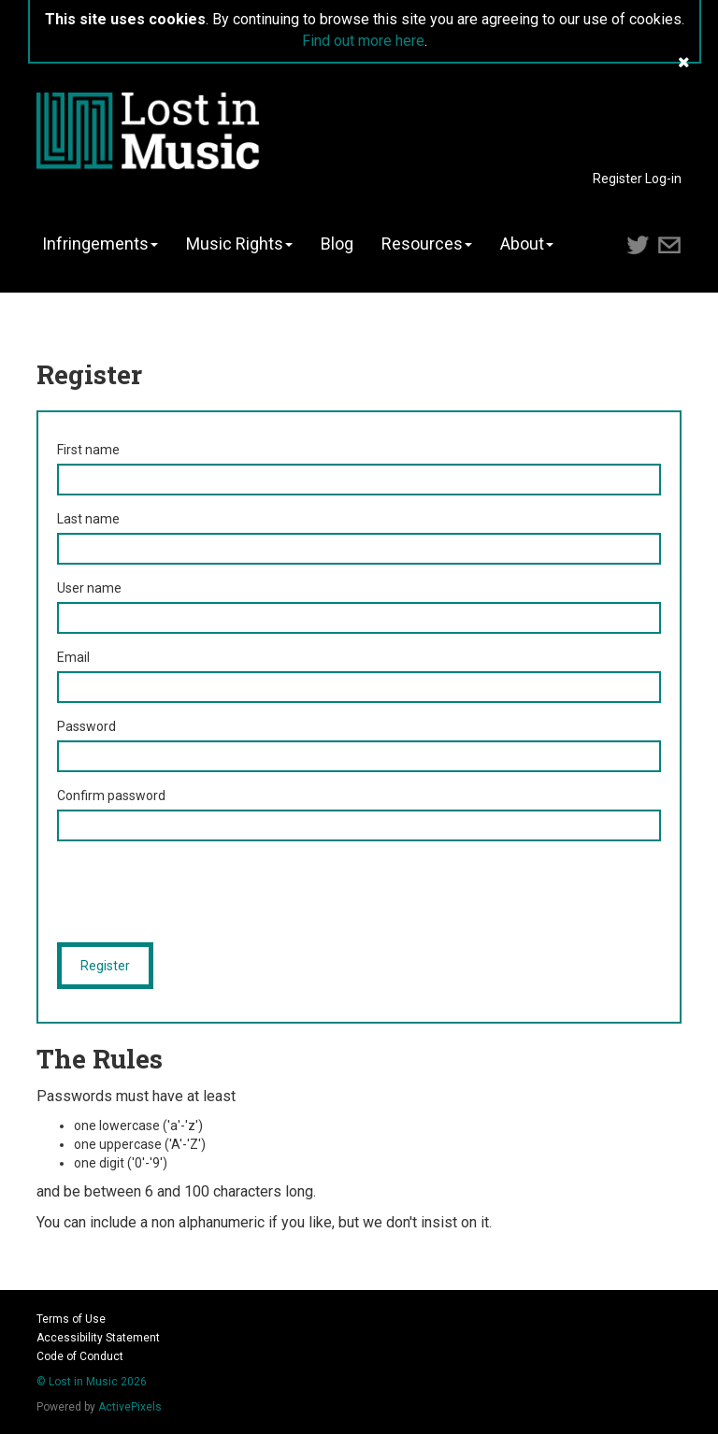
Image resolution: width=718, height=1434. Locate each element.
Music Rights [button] (239, 244)
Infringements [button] (100, 244)
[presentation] (199, 891)
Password (86, 726)
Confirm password (111, 795)
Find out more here (363, 41)
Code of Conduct (79, 1356)
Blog (337, 244)
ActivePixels (130, 1406)
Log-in (663, 178)
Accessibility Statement (98, 1337)
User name (89, 588)
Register (617, 178)
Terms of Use (71, 1319)
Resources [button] (426, 244)
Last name (88, 518)
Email (73, 657)
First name (88, 449)
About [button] (526, 244)
